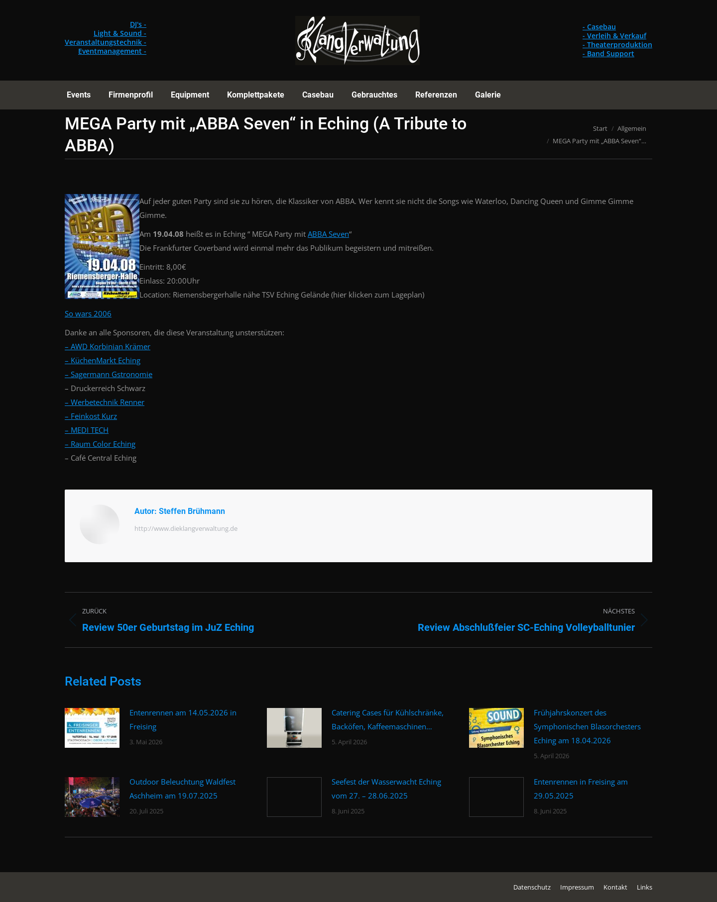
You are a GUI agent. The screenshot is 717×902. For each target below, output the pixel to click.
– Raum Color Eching (100, 444)
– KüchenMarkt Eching (102, 360)
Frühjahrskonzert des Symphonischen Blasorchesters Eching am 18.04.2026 (587, 726)
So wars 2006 (88, 313)
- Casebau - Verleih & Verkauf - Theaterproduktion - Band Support (617, 40)
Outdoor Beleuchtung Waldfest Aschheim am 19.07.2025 (182, 789)
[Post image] (92, 728)
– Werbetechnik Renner (104, 402)
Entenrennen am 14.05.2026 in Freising (183, 719)
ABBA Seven (328, 234)
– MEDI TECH (87, 430)
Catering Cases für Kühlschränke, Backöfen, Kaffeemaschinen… (388, 719)
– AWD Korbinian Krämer (107, 346)
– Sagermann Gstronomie (108, 374)
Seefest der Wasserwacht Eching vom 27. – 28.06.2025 (386, 789)
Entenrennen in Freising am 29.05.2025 (581, 789)
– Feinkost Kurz (91, 416)
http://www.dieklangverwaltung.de (186, 528)
